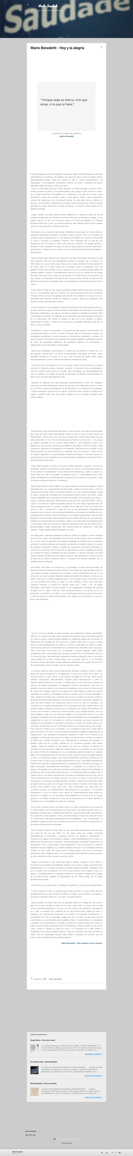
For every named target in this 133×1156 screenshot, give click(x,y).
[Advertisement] (66, 29)
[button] (101, 47)
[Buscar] (105, 5)
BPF (45, 979)
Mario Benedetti (68, 943)
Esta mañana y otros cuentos (89, 943)
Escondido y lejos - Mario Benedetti (43, 1062)
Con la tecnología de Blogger (66, 1139)
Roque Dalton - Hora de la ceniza (42, 1040)
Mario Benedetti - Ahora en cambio (43, 1083)
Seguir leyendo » (94, 1054)
